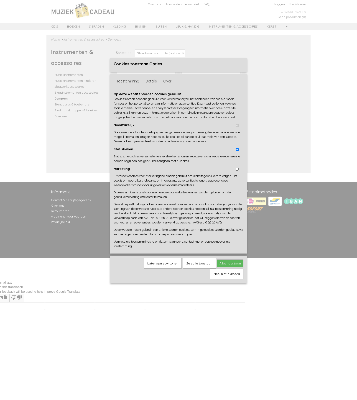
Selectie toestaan (199, 271)
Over (167, 88)
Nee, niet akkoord (227, 281)
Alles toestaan (230, 271)
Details (151, 88)
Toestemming (128, 88)
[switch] (237, 132)
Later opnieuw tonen (162, 271)
